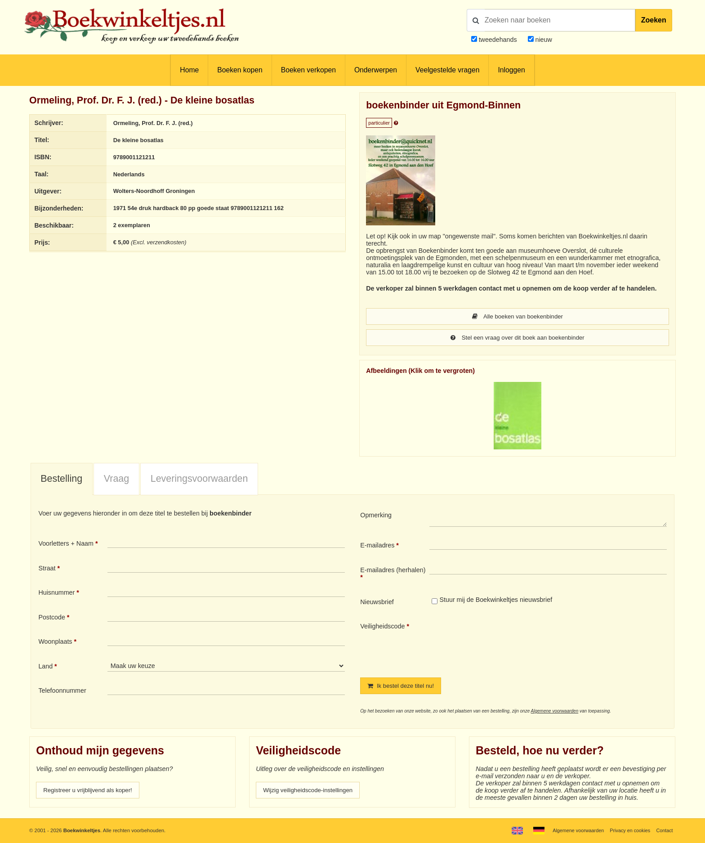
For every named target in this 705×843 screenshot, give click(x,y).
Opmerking (376, 516)
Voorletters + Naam (66, 544)
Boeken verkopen (308, 70)
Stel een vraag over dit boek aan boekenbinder (517, 338)
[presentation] (504, 643)
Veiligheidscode (382, 627)
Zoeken (653, 20)
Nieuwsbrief (377, 602)
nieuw (543, 39)
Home (189, 70)
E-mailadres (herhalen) (392, 570)
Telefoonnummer (62, 691)
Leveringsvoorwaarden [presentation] (199, 479)
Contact (664, 830)
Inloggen (511, 70)
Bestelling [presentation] (61, 479)
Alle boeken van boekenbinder (518, 316)
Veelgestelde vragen (447, 70)
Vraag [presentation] (116, 479)
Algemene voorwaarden (555, 712)
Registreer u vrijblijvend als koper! (91, 791)
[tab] (62, 480)
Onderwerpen (375, 70)
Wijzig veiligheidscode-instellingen (311, 791)
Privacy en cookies (628, 830)
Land (45, 667)
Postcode (51, 618)
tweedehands (498, 39)
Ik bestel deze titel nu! (403, 687)
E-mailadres (377, 546)
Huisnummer (56, 593)
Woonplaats (55, 642)
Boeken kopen (239, 70)
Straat (46, 569)
